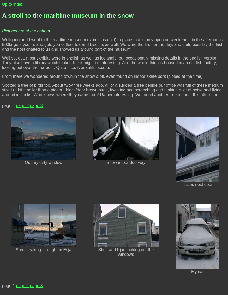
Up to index (12, 4)
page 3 (36, 105)
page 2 (22, 105)
